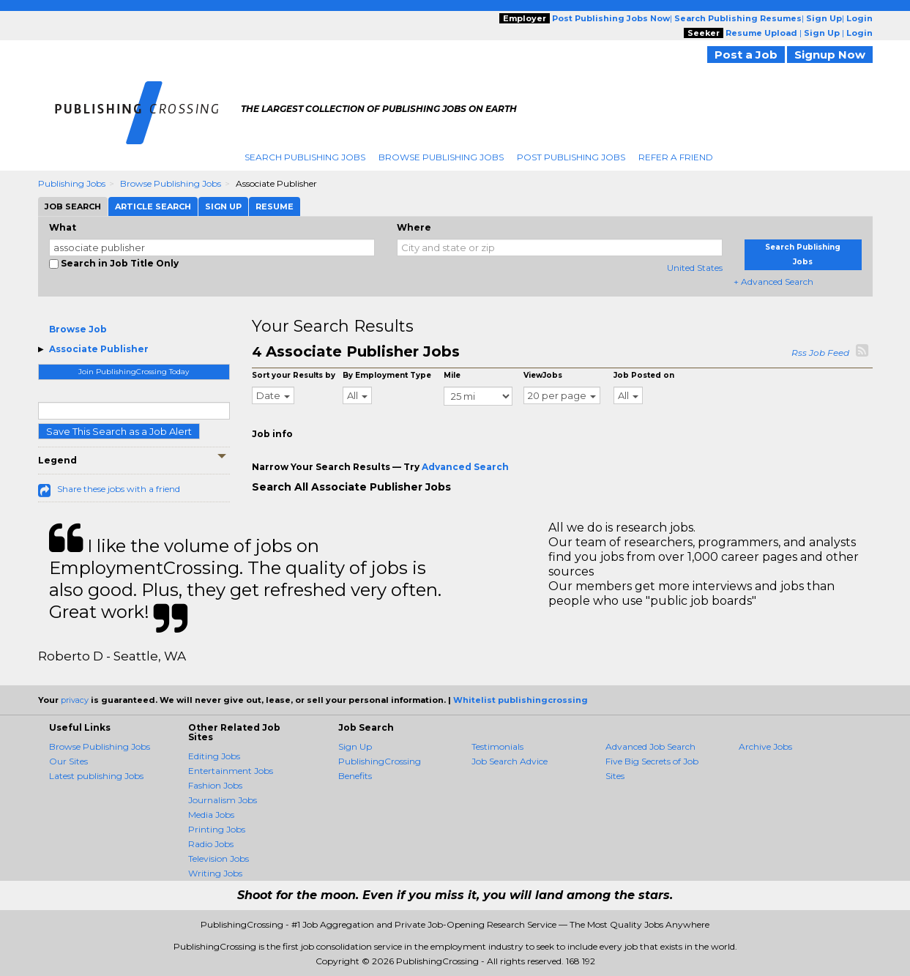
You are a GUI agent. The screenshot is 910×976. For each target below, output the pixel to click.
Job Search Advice (509, 761)
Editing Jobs (214, 755)
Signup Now (829, 55)
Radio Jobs (211, 843)
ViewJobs (542, 375)
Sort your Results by (293, 375)
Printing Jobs (216, 829)
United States (695, 267)
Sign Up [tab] (223, 206)
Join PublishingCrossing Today (133, 371)
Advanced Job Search (650, 746)
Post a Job (746, 55)
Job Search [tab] (73, 206)
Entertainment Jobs (230, 770)
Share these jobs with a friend (118, 488)
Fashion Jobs (215, 785)
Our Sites (68, 761)
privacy (75, 700)
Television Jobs (218, 858)
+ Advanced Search (773, 281)
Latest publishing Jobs (96, 775)
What (62, 227)
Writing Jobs (215, 873)
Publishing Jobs (71, 183)
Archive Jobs (765, 746)
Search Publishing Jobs (305, 157)
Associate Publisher (99, 348)
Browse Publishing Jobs (441, 157)
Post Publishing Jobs (571, 157)
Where (414, 227)
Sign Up (355, 746)
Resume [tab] (275, 206)
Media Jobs (211, 814)
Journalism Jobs (222, 799)
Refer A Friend (675, 157)
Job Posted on (643, 375)
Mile (452, 375)
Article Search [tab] (153, 206)
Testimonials (497, 746)
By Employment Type (387, 375)
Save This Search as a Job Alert (119, 431)
